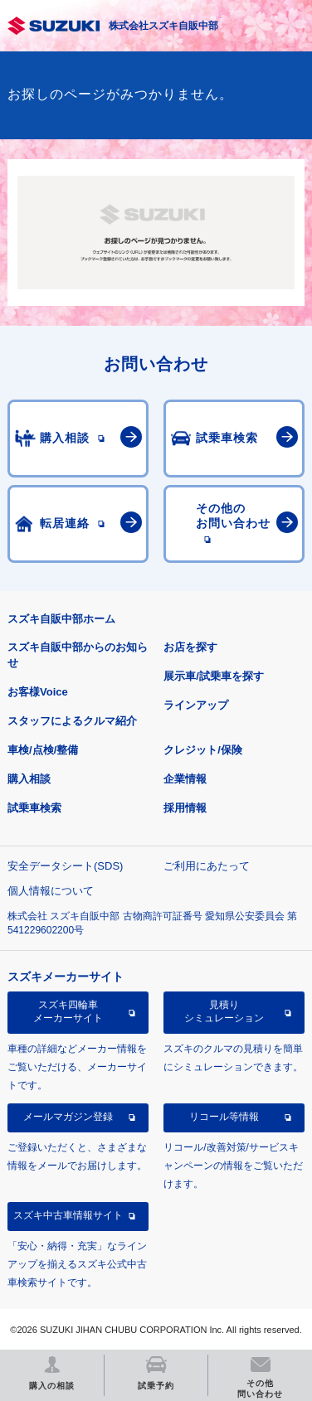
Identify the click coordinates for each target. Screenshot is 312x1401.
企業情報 (185, 779)
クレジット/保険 (202, 750)
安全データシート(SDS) (65, 866)
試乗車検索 (34, 808)
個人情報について (50, 891)
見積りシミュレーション (224, 1011)
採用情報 (185, 808)
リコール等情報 (224, 1116)
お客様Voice (37, 692)
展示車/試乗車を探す (213, 676)
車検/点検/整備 (42, 750)
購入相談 (29, 779)
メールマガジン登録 (68, 1116)
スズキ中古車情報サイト (68, 1215)
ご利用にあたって (206, 866)
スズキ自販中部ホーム (61, 619)
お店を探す (190, 647)
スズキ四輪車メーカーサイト (68, 1011)
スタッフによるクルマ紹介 (72, 721)
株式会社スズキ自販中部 (163, 26)
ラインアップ (195, 705)
